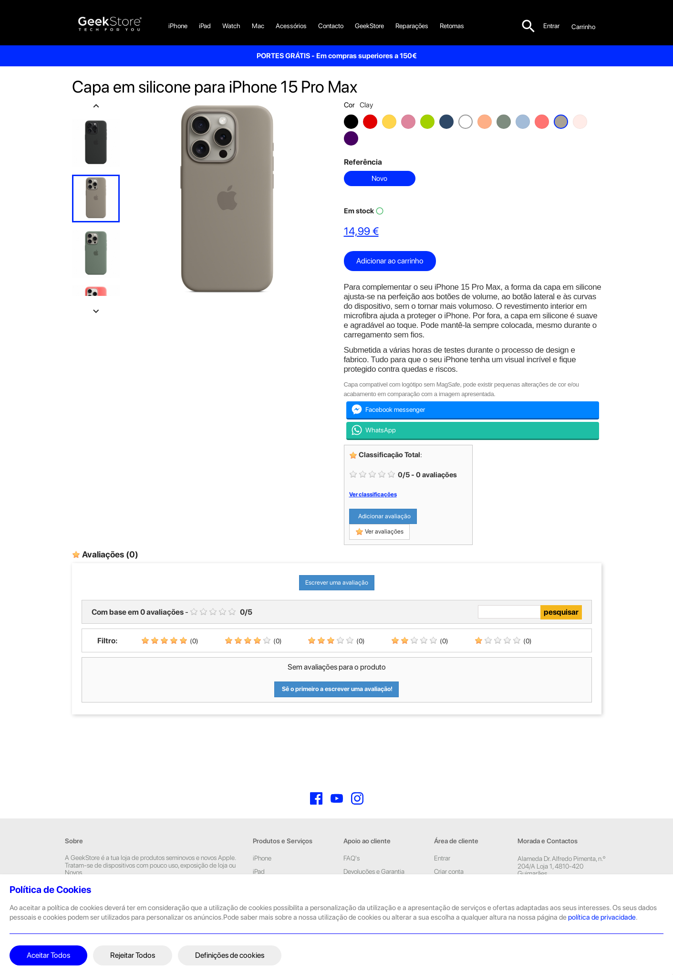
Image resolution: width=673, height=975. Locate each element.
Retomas (452, 26)
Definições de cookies (229, 955)
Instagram (357, 798)
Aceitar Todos (48, 955)
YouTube (336, 798)
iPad (205, 26)
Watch (231, 26)
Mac (258, 26)
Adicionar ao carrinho (390, 260)
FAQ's (351, 858)
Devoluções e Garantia (373, 871)
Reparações (411, 26)
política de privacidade (602, 917)
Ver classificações (373, 494)
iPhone (177, 26)
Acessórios (291, 26)
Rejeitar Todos (132, 955)
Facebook (316, 798)
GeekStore (369, 26)
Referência (363, 162)
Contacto (330, 26)
